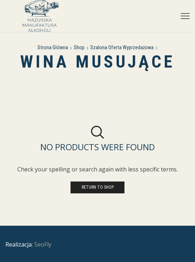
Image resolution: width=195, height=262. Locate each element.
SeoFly (42, 244)
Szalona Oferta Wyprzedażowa (122, 47)
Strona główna (52, 47)
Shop (79, 47)
